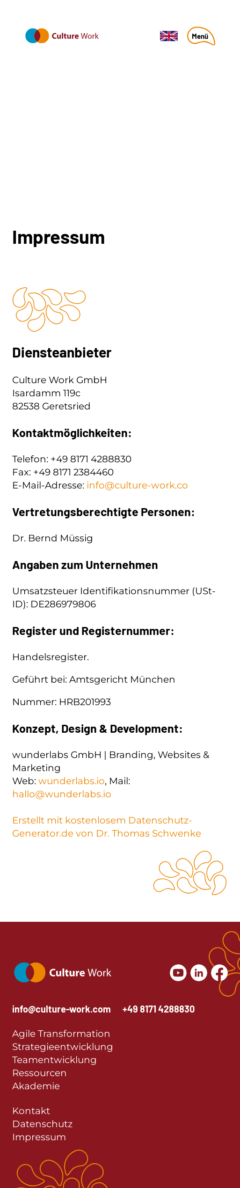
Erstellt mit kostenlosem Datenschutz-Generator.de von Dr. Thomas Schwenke (106, 827)
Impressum (39, 1137)
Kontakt (31, 1110)
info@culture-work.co (137, 485)
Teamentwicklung (54, 1059)
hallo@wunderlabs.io (61, 794)
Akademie (36, 1086)
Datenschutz (42, 1124)
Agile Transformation (61, 1033)
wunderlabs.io (71, 781)
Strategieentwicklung (62, 1046)
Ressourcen (39, 1073)
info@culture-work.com (61, 1008)
